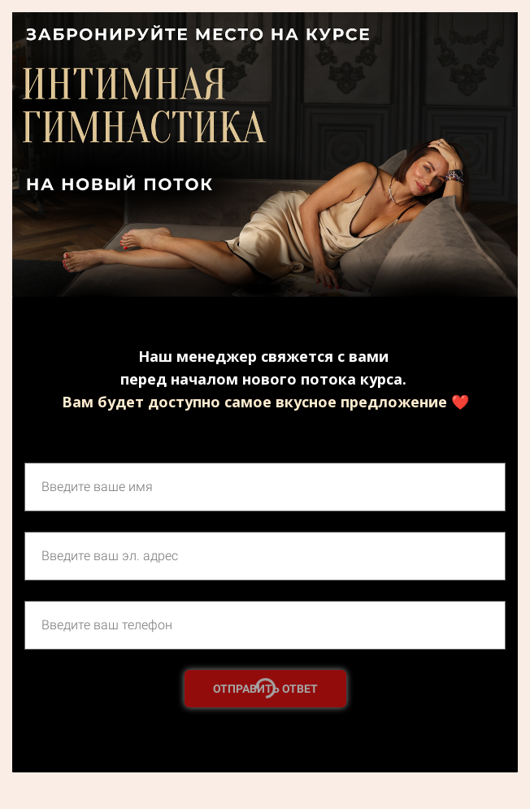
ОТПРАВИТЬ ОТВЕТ (265, 688)
